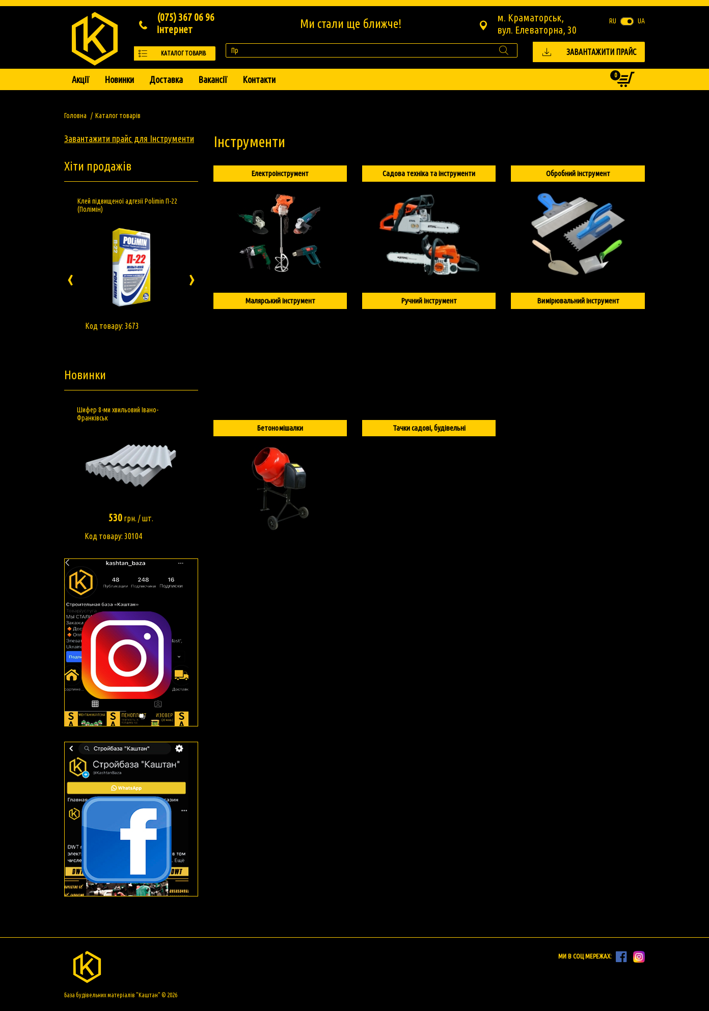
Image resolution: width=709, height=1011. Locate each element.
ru (612, 21)
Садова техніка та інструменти (429, 173)
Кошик (617, 77)
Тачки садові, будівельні (429, 428)
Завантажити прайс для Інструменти (129, 138)
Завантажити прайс (601, 52)
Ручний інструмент (429, 300)
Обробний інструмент (578, 173)
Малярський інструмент (280, 300)
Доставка (166, 79)
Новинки (119, 79)
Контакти (259, 79)
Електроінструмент (280, 173)
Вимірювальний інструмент (578, 300)
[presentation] (70, 278)
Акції (80, 79)
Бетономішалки (280, 428)
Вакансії (212, 79)
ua (641, 21)
